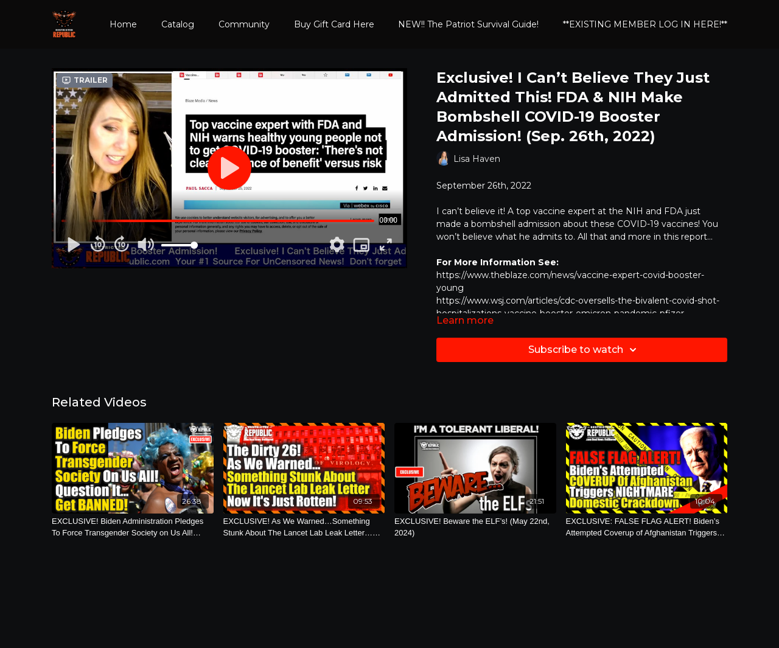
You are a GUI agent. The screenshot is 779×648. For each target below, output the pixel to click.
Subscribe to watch (584, 350)
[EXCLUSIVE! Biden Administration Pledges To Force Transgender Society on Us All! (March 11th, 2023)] (133, 527)
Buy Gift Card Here (334, 24)
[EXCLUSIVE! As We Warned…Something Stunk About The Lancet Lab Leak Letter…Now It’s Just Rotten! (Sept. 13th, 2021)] (304, 527)
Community (244, 24)
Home (123, 24)
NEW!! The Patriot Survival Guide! (468, 24)
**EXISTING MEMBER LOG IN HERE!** (645, 24)
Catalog (177, 24)
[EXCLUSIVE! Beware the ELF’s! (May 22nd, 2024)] (475, 527)
